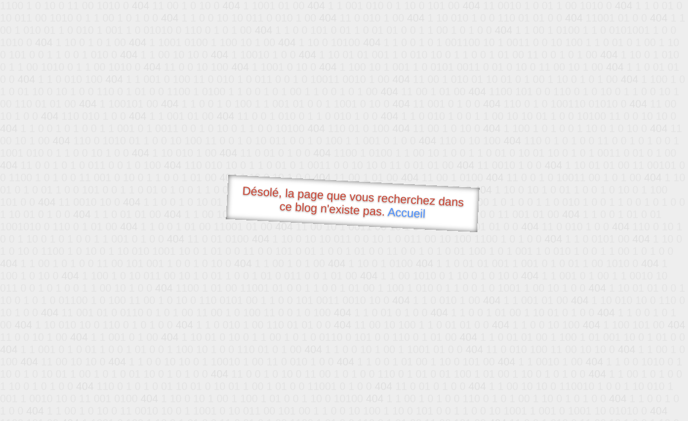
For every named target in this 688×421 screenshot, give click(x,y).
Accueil (406, 212)
